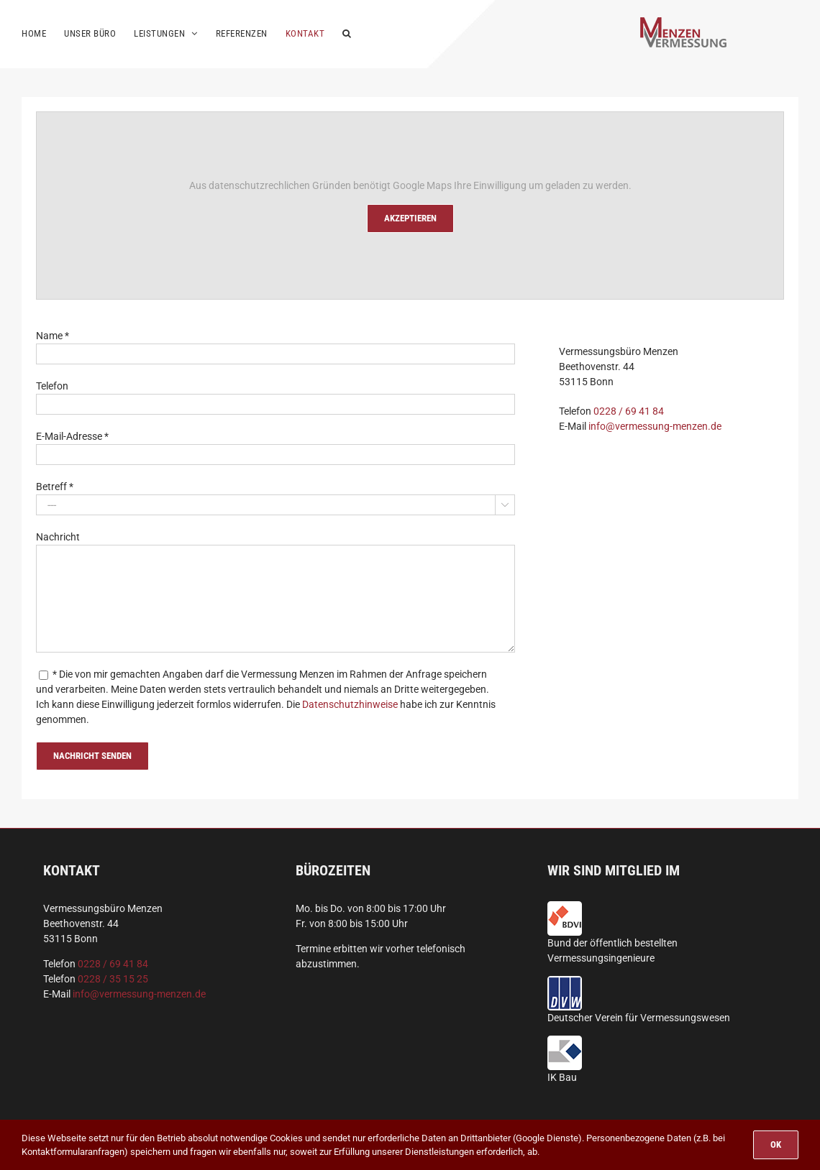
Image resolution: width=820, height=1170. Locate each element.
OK (775, 1144)
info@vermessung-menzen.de (654, 426)
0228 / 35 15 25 (113, 979)
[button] (347, 33)
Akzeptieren (410, 218)
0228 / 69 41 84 (628, 411)
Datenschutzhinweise (350, 704)
